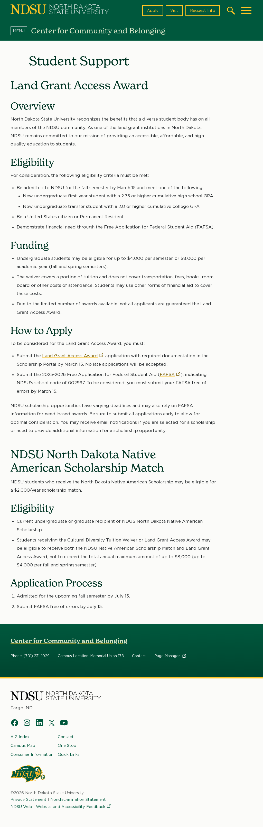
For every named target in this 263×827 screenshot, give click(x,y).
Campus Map (23, 745)
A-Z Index (20, 736)
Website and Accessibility (73, 806)
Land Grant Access (73, 355)
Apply (152, 10)
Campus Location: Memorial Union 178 (91, 656)
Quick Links (68, 754)
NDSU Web (21, 806)
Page (170, 656)
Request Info (202, 10)
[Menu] (21, 30)
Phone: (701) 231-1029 (30, 656)
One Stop (67, 745)
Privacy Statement (28, 799)
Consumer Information (32, 754)
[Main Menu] (246, 10)
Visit (174, 10)
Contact (139, 656)
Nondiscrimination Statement (78, 799)
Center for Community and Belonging (69, 641)
